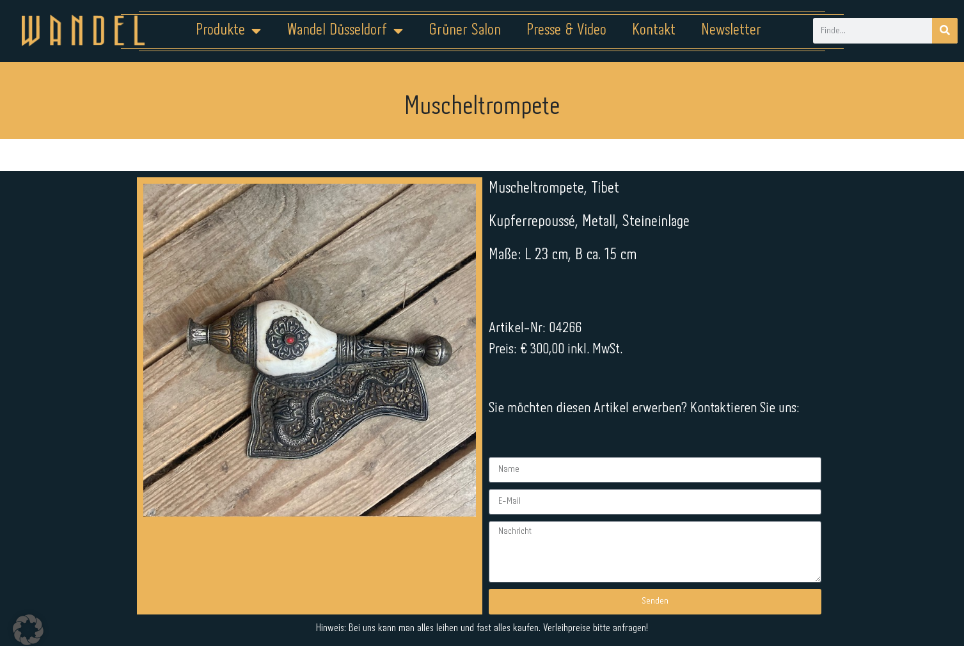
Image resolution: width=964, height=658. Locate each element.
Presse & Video (566, 30)
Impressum (404, 617)
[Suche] (945, 31)
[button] (28, 630)
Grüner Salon (465, 30)
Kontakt (654, 30)
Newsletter (731, 30)
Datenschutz (489, 617)
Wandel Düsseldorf (345, 31)
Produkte (228, 31)
